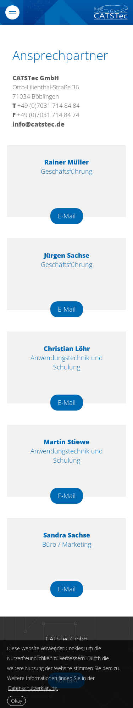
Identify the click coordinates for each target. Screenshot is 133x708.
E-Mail (67, 216)
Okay (16, 700)
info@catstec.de (38, 124)
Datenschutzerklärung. (33, 688)
